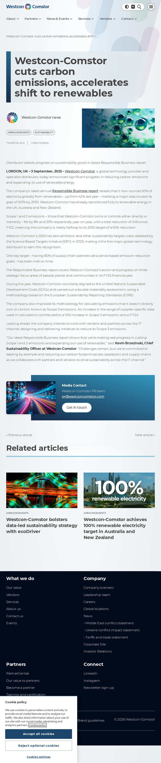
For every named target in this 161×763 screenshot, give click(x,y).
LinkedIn (90, 673)
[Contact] (129, 19)
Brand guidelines (91, 720)
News (88, 616)
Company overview (99, 588)
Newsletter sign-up (99, 688)
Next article (144, 435)
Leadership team (97, 595)
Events (11, 623)
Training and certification (26, 695)
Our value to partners (23, 681)
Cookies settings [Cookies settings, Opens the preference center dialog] (38, 756)
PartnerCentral (17, 673)
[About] (12, 19)
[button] (127, 7)
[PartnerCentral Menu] (151, 7)
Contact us (14, 616)
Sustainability (44, 132)
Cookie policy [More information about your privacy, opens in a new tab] (37, 725)
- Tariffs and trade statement (106, 637)
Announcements (19, 132)
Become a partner (20, 688)
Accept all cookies (38, 734)
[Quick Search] (139, 7)
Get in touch (77, 407)
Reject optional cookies (38, 746)
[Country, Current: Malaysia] (133, 7)
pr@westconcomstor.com (83, 397)
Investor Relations (98, 651)
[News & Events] (59, 19)
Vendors (12, 595)
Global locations (96, 609)
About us (13, 609)
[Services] (86, 19)
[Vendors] (107, 19)
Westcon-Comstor (80, 171)
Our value (13, 588)
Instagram (92, 681)
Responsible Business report (75, 191)
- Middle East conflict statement (109, 623)
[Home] (27, 7)
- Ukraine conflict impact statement (111, 630)
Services (12, 602)
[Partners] (33, 19)
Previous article (20, 435)
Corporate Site (95, 644)
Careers (89, 602)
